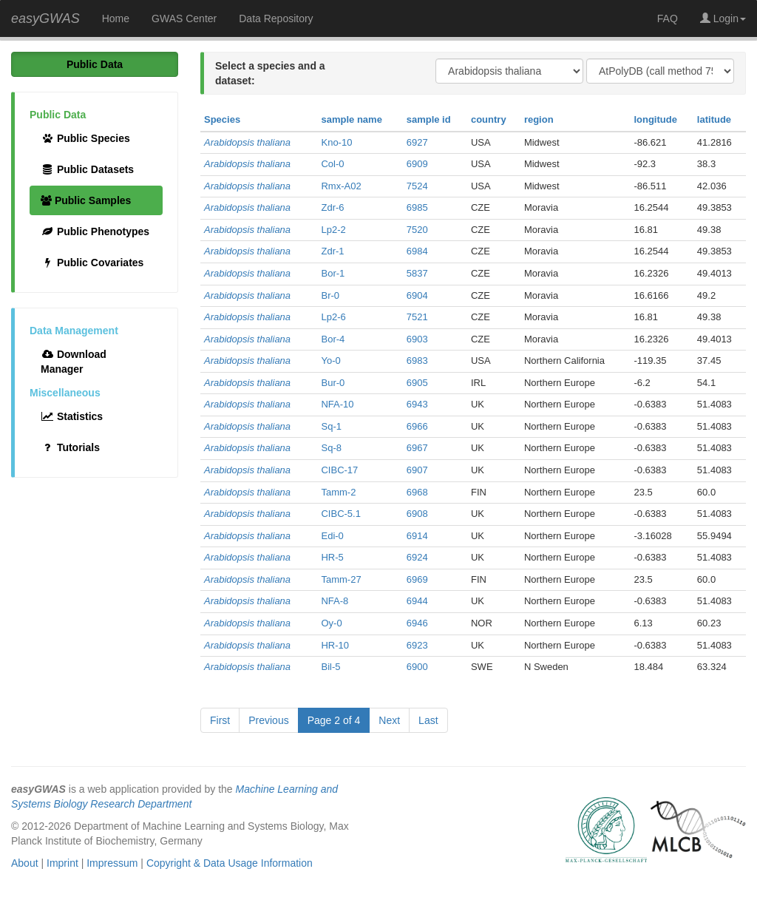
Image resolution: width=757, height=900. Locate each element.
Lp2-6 (333, 316)
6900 (417, 666)
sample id (429, 119)
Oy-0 (331, 623)
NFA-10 (337, 404)
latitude (714, 119)
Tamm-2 (338, 492)
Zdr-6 (332, 207)
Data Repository (276, 18)
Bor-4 (332, 339)
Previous (268, 720)
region (539, 119)
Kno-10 (336, 142)
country (488, 119)
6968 (417, 492)
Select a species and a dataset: (270, 73)
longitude (655, 119)
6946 (417, 623)
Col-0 (332, 163)
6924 (417, 557)
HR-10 (335, 645)
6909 (417, 163)
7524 (417, 186)
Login (723, 18)
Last (428, 720)
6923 (417, 645)
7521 (417, 316)
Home (115, 18)
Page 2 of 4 (334, 720)
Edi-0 (332, 535)
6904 (417, 295)
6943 (417, 404)
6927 (417, 142)
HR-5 (332, 557)
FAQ (667, 18)
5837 (417, 273)
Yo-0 (330, 360)
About (24, 863)
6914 (417, 535)
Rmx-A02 (341, 186)
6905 (417, 382)
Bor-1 (332, 273)
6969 (417, 579)
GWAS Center (184, 18)
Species (222, 119)
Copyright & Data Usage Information (229, 863)
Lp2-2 (333, 229)
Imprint (62, 863)
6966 (417, 426)
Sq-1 (331, 426)
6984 (417, 251)
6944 (417, 600)
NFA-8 (334, 600)
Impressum (112, 863)
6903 (417, 339)
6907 (417, 470)
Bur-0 (332, 382)
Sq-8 (331, 447)
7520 (417, 229)
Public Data (95, 64)
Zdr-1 (332, 251)
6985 (417, 207)
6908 (417, 513)
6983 (417, 360)
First (220, 720)
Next (389, 720)
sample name (351, 119)
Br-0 (330, 295)
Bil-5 (330, 666)
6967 (417, 447)
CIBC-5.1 (340, 513)
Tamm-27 (341, 579)
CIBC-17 (339, 470)
